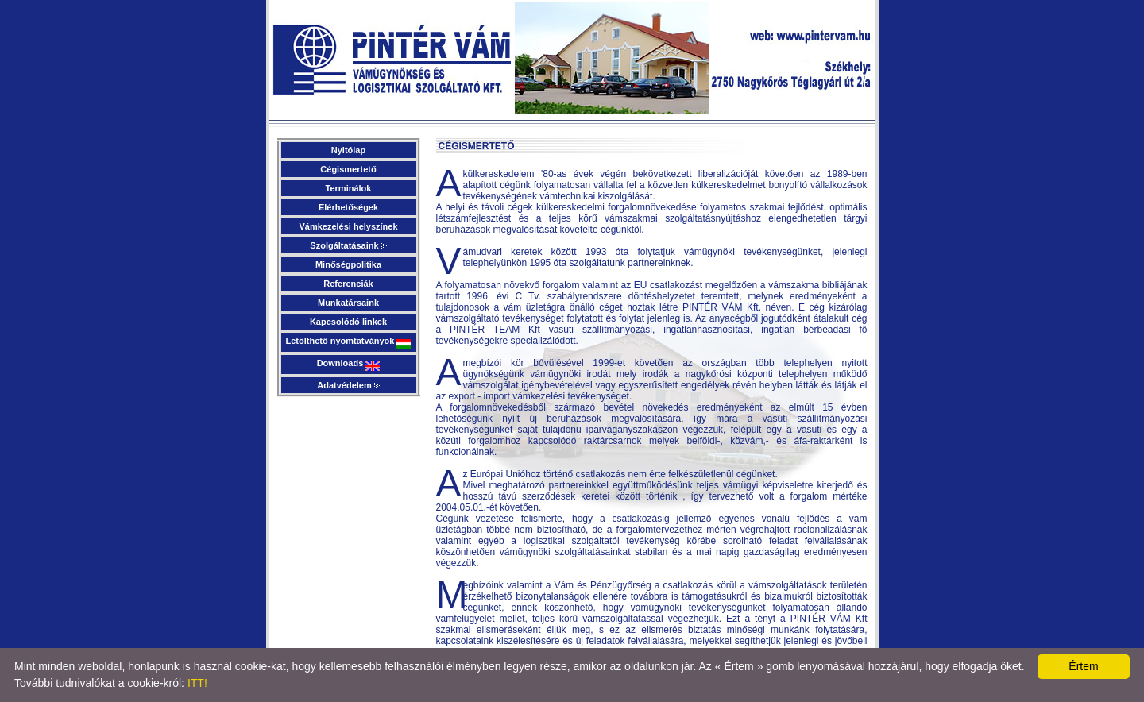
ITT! (197, 683)
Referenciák (348, 283)
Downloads (349, 364)
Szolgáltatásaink (348, 245)
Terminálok (349, 188)
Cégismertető (348, 169)
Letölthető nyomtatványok (349, 342)
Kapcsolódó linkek (348, 321)
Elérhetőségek (348, 207)
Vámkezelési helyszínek (348, 226)
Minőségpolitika (348, 264)
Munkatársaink (348, 302)
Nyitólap (348, 150)
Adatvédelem (348, 385)
